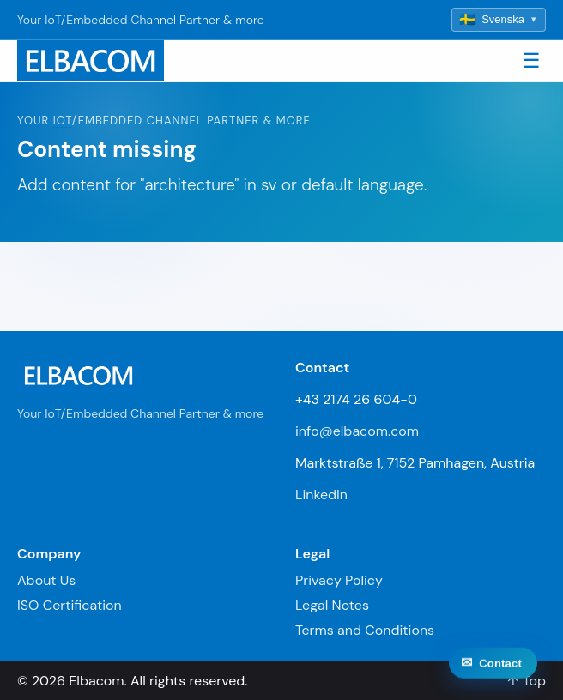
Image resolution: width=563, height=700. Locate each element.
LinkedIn (321, 495)
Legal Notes (332, 605)
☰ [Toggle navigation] (531, 60)
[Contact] (493, 677)
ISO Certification (69, 605)
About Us (46, 580)
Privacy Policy (339, 580)
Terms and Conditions (364, 630)
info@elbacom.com (357, 431)
